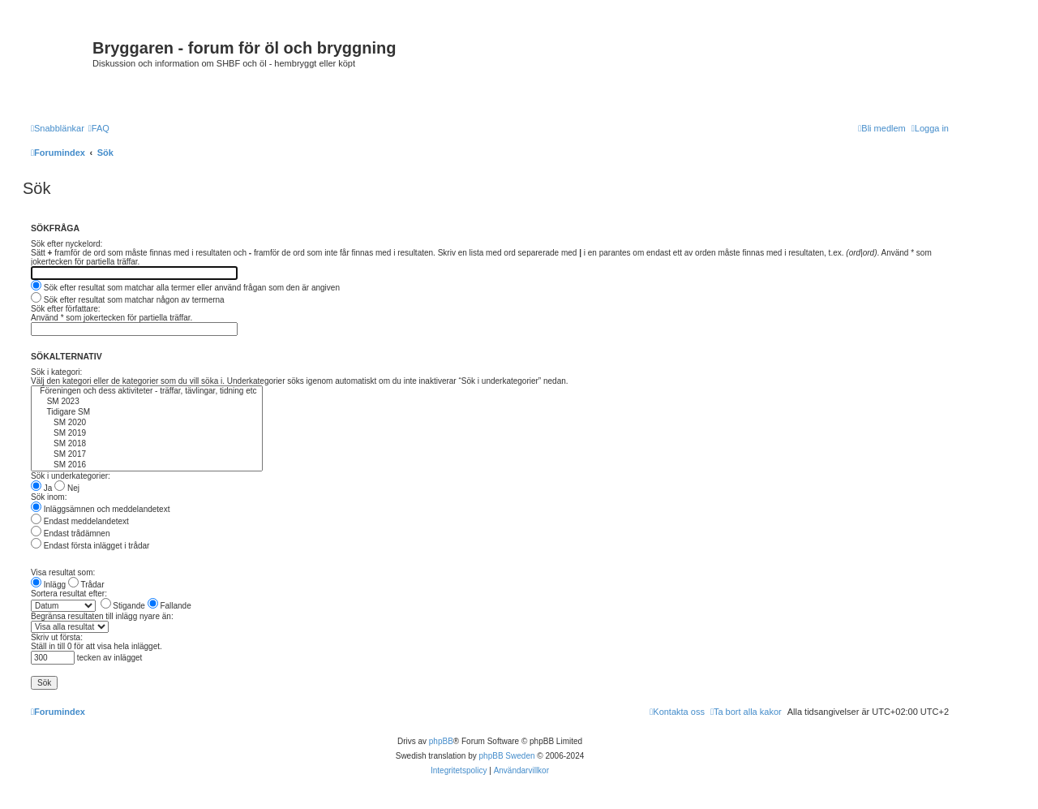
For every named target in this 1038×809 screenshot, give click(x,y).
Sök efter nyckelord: (66, 243)
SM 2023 (147, 402)
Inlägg (48, 584)
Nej (66, 488)
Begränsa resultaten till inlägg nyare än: (102, 616)
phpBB (441, 741)
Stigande (123, 605)
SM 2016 (147, 465)
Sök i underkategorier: (70, 475)
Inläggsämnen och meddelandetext (100, 509)
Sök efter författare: (66, 308)
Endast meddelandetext (80, 521)
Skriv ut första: (57, 637)
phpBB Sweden (507, 755)
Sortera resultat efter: (69, 593)
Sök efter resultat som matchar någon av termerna (128, 299)
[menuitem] (98, 128)
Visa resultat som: (63, 572)
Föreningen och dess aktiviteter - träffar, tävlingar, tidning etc (147, 391)
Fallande (169, 605)
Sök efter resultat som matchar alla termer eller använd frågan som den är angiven (185, 287)
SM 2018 (147, 444)
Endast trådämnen (70, 533)
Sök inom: (48, 497)
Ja (41, 488)
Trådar (86, 584)
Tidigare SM (147, 412)
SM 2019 (147, 433)
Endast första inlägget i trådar (90, 545)
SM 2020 (147, 423)
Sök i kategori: (56, 372)
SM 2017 (147, 455)
